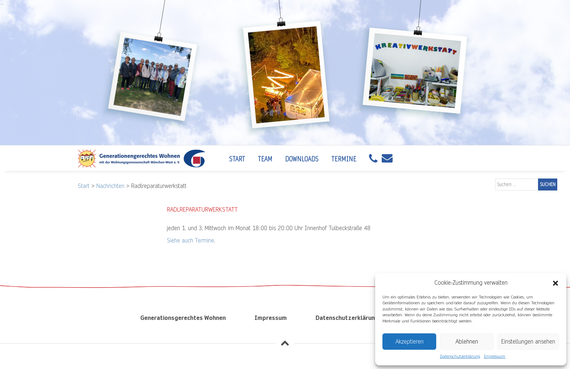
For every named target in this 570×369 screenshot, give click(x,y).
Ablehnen (466, 341)
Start (237, 159)
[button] (555, 282)
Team (265, 159)
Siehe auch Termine (190, 240)
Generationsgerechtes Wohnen (183, 318)
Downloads (301, 159)
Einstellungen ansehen (528, 341)
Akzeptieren (410, 341)
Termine (343, 159)
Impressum (494, 356)
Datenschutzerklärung (460, 356)
